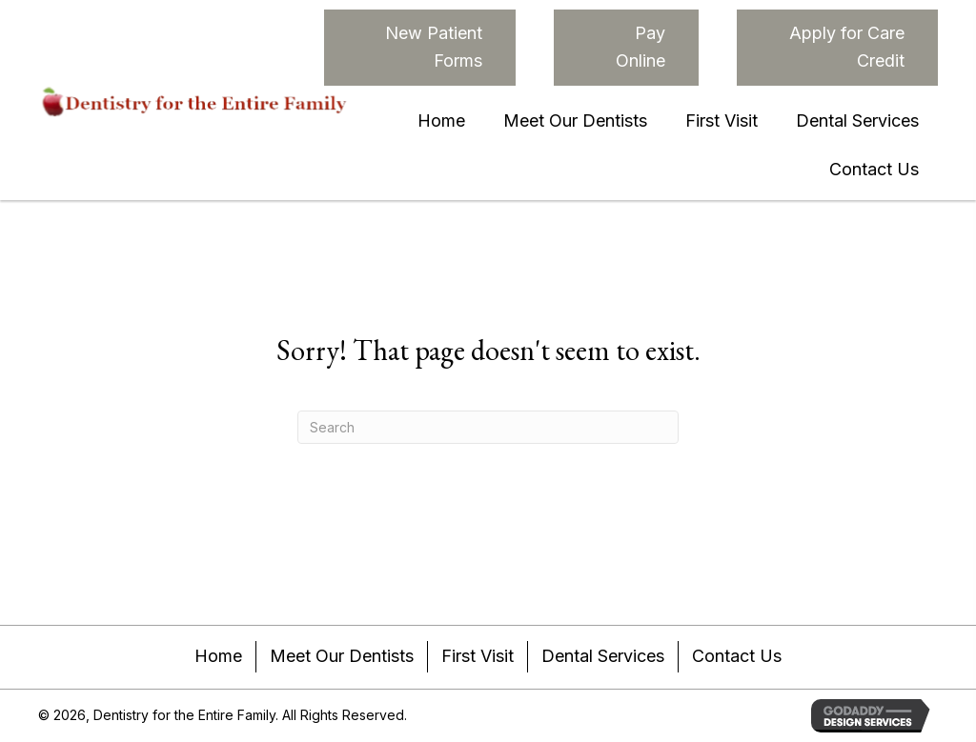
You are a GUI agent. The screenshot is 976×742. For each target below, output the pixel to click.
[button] (420, 48)
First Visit (477, 656)
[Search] (488, 427)
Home (218, 656)
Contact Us (737, 656)
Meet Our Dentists (342, 656)
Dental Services (602, 656)
